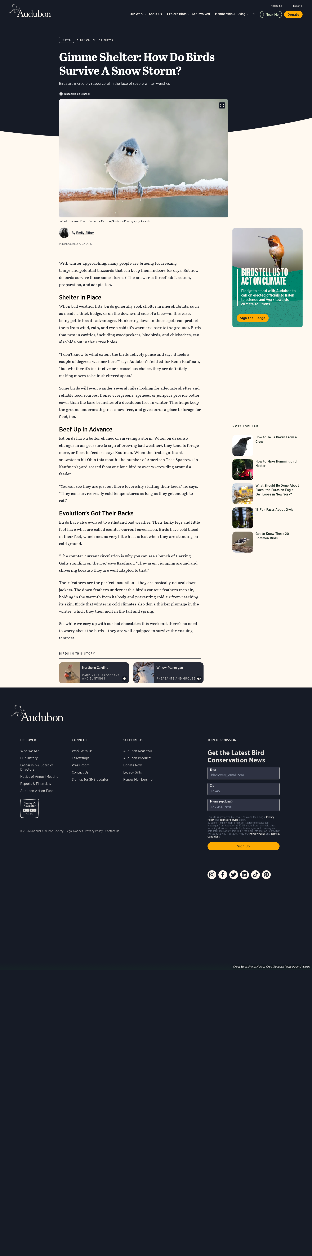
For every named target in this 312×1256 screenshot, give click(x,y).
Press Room (80, 765)
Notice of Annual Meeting (39, 777)
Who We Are (29, 751)
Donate (293, 15)
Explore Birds (177, 14)
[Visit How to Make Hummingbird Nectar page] (267, 469)
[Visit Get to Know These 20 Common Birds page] (267, 542)
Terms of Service (229, 819)
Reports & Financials (35, 784)
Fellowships (80, 758)
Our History (29, 758)
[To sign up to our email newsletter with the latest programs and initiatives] (244, 773)
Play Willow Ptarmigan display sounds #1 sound (199, 679)
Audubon (30, 10)
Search (254, 13)
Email (214, 769)
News (66, 39)
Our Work (136, 14)
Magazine (276, 5)
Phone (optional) (221, 801)
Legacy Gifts (132, 772)
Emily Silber (85, 233)
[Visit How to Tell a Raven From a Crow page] (267, 445)
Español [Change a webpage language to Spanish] (298, 5)
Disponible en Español (77, 93)
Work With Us (82, 751)
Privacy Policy (94, 831)
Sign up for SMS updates (90, 780)
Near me (272, 15)
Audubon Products (137, 758)
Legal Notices (74, 831)
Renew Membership (137, 780)
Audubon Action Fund (37, 791)
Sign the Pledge (252, 318)
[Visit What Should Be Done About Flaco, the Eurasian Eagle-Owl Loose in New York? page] (267, 493)
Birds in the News (96, 39)
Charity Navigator (29, 808)
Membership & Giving (230, 14)
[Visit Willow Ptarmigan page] (168, 672)
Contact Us (80, 772)
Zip (212, 785)
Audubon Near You (137, 751)
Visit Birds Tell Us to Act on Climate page (267, 277)
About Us (155, 14)
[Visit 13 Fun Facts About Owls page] (267, 517)
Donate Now (132, 765)
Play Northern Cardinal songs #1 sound (125, 679)
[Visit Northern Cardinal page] (94, 672)
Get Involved (201, 14)
